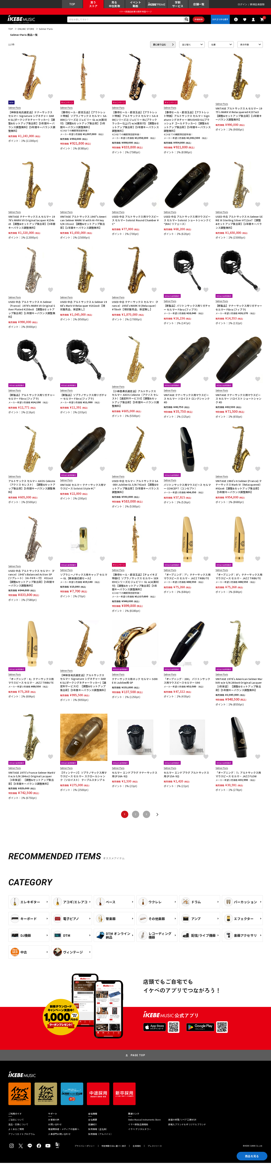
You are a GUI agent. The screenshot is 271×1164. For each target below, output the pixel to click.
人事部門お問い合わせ (59, 1135)
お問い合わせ (54, 1125)
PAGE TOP (138, 1056)
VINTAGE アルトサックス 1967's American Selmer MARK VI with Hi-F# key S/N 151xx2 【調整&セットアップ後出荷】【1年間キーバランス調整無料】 (83, 223)
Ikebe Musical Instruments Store (144, 1120)
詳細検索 (198, 20)
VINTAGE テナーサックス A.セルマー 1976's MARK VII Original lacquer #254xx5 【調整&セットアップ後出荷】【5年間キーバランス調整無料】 (31, 223)
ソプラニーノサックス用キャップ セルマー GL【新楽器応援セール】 (83, 577)
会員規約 (137, 1147)
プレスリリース (155, 1147)
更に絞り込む (159, 45)
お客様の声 (53, 1120)
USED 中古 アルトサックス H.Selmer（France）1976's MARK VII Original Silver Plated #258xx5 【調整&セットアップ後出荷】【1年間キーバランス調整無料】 (31, 310)
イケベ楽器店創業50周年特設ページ (135, 12)
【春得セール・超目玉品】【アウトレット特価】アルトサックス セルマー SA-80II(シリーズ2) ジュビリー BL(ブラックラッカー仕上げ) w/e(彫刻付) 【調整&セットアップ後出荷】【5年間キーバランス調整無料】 (135, 122)
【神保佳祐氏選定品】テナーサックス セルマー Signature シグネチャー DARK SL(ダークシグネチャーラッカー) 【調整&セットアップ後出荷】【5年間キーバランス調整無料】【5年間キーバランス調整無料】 (31, 122)
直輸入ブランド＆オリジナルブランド (187, 1125)
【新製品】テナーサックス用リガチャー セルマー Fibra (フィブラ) (239, 308)
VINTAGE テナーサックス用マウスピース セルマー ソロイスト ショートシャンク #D (239, 399)
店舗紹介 (92, 1125)
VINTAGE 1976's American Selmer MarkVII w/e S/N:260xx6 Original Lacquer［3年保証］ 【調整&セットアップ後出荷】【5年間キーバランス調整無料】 (239, 685)
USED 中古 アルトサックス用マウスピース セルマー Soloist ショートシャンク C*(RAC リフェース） (187, 221)
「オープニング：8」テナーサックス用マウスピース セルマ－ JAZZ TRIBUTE (31, 681)
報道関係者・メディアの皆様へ (63, 1130)
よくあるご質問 (16, 1130)
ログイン (242, 4)
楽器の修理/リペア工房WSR (182, 1120)
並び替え (186, 45)
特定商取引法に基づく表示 (114, 1147)
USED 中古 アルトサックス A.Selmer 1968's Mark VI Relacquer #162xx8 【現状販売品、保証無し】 (83, 306)
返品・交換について (18, 1125)
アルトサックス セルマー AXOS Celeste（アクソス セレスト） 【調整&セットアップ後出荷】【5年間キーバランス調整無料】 (31, 487)
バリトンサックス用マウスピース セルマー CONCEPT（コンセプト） (187, 487)
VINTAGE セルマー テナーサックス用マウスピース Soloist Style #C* (83, 487)
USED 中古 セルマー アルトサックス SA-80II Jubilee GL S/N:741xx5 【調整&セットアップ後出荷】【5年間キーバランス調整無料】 (135, 487)
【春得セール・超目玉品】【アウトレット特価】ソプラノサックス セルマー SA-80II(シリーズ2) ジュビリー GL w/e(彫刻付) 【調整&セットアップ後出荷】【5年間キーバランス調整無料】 (83, 120)
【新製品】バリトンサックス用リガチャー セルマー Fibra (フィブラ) (187, 308)
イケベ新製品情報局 (138, 1125)
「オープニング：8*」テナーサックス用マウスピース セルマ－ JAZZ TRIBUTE (239, 577)
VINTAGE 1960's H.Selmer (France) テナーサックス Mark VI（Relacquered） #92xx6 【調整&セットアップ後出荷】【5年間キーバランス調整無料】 (239, 487)
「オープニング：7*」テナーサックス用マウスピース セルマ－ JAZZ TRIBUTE (187, 577)
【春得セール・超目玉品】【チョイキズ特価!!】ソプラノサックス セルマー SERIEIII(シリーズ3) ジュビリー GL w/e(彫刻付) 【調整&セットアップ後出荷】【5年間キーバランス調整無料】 (135, 583)
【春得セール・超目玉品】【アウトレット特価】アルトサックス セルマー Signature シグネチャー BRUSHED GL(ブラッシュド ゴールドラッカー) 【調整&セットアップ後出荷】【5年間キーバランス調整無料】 (187, 122)
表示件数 (244, 45)
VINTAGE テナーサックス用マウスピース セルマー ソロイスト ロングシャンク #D (187, 399)
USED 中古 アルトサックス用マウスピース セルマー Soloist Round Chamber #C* (135, 221)
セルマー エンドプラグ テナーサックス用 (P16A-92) (134, 775)
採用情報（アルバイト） (100, 1135)
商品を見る (251, 1156)
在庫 (213, 45)
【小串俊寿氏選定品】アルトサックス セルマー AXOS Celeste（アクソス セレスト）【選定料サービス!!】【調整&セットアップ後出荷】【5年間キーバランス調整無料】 (135, 399)
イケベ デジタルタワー (139, 1130)
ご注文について (16, 1120)
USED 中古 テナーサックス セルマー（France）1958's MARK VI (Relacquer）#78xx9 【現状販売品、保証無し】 (135, 306)
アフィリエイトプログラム (21, 1135)
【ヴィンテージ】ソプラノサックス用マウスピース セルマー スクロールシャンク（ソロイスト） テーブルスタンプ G (83, 777)
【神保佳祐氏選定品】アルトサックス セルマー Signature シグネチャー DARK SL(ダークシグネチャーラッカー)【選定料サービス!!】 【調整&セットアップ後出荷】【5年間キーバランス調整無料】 (83, 683)
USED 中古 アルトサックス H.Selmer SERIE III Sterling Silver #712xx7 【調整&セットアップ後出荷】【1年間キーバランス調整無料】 (239, 223)
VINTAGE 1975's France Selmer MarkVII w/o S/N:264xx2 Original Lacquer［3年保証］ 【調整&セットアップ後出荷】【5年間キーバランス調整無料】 (31, 779)
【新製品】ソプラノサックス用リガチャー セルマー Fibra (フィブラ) (83, 397)
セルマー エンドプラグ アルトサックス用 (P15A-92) (186, 775)
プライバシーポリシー (85, 1147)
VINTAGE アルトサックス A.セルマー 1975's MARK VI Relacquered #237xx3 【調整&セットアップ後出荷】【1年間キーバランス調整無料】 (239, 115)
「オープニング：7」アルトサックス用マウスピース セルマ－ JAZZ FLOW (238, 775)
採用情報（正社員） (98, 1130)
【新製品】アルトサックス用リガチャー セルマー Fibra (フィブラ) (31, 397)
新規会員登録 (257, 4)
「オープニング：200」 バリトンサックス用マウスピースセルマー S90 (187, 681)
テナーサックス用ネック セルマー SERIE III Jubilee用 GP (135, 681)
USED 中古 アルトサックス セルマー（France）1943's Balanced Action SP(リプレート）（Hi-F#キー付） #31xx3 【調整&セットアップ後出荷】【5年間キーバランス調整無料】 (31, 579)
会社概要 (92, 1120)
